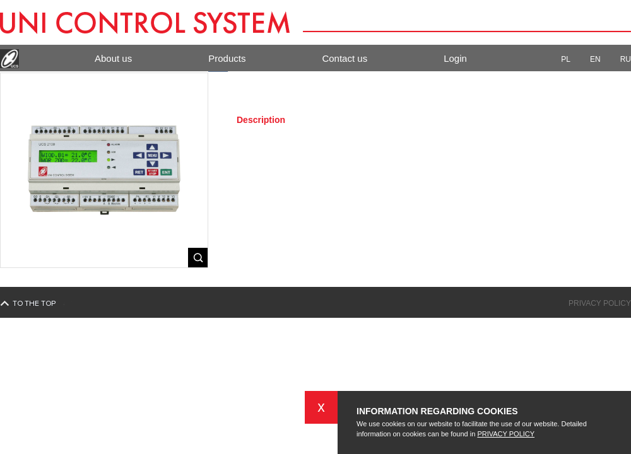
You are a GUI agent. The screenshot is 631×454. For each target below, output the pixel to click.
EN (600, 59)
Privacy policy (600, 303)
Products (226, 58)
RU (625, 59)
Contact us (344, 58)
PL (571, 59)
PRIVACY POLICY (505, 434)
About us (113, 58)
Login (455, 58)
